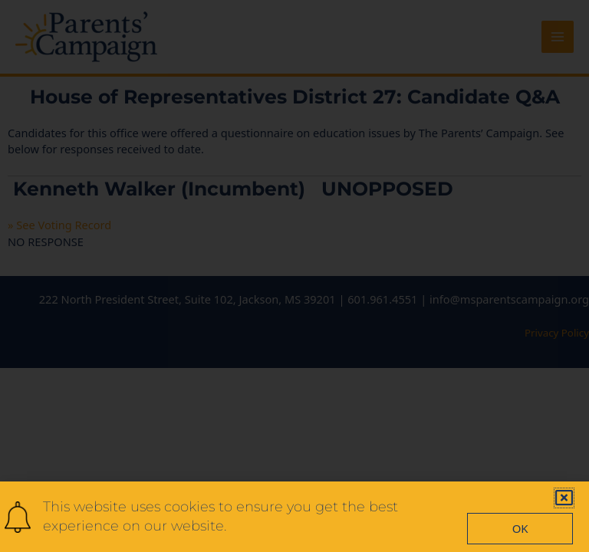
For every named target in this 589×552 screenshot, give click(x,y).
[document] (294, 276)
